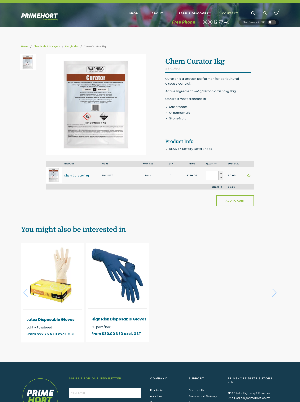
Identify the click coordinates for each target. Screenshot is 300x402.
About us (156, 397)
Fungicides (72, 46)
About (157, 13)
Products (156, 391)
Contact (230, 13)
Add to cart (235, 201)
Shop (133, 13)
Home (24, 46)
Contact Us (197, 391)
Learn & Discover (192, 13)
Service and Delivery (203, 397)
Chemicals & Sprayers (46, 46)
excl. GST (66, 334)
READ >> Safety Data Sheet (190, 149)
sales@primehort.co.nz (253, 399)
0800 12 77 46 (215, 27)
